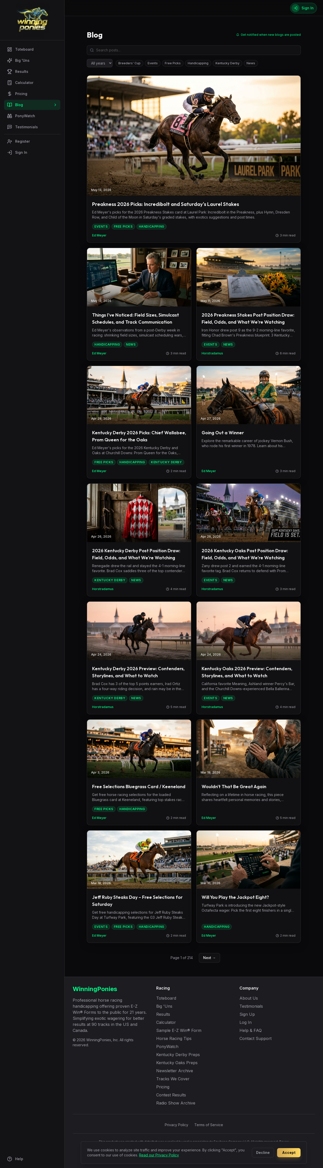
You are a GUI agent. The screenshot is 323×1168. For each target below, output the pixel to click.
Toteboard (20, 49)
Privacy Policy (176, 1125)
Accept (288, 1152)
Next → (209, 958)
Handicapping (198, 63)
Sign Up (247, 1014)
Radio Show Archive (175, 1102)
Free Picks (173, 63)
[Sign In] (303, 8)
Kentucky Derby (227, 63)
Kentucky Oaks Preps (177, 1062)
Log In (245, 1022)
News (251, 63)
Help (15, 1158)
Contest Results (171, 1094)
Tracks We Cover (173, 1078)
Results (17, 71)
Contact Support (255, 1038)
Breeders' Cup (129, 63)
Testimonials (22, 127)
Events (153, 63)
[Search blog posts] (194, 50)
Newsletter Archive (174, 1070)
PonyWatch (21, 115)
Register (18, 141)
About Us (248, 998)
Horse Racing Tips (174, 1038)
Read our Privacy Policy (159, 1155)
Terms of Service (208, 1125)
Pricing (17, 93)
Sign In (17, 152)
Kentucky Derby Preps (178, 1054)
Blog (32, 104)
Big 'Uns (18, 60)
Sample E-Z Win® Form (178, 1030)
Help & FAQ (250, 1030)
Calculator (20, 82)
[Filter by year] (100, 63)
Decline (263, 1152)
